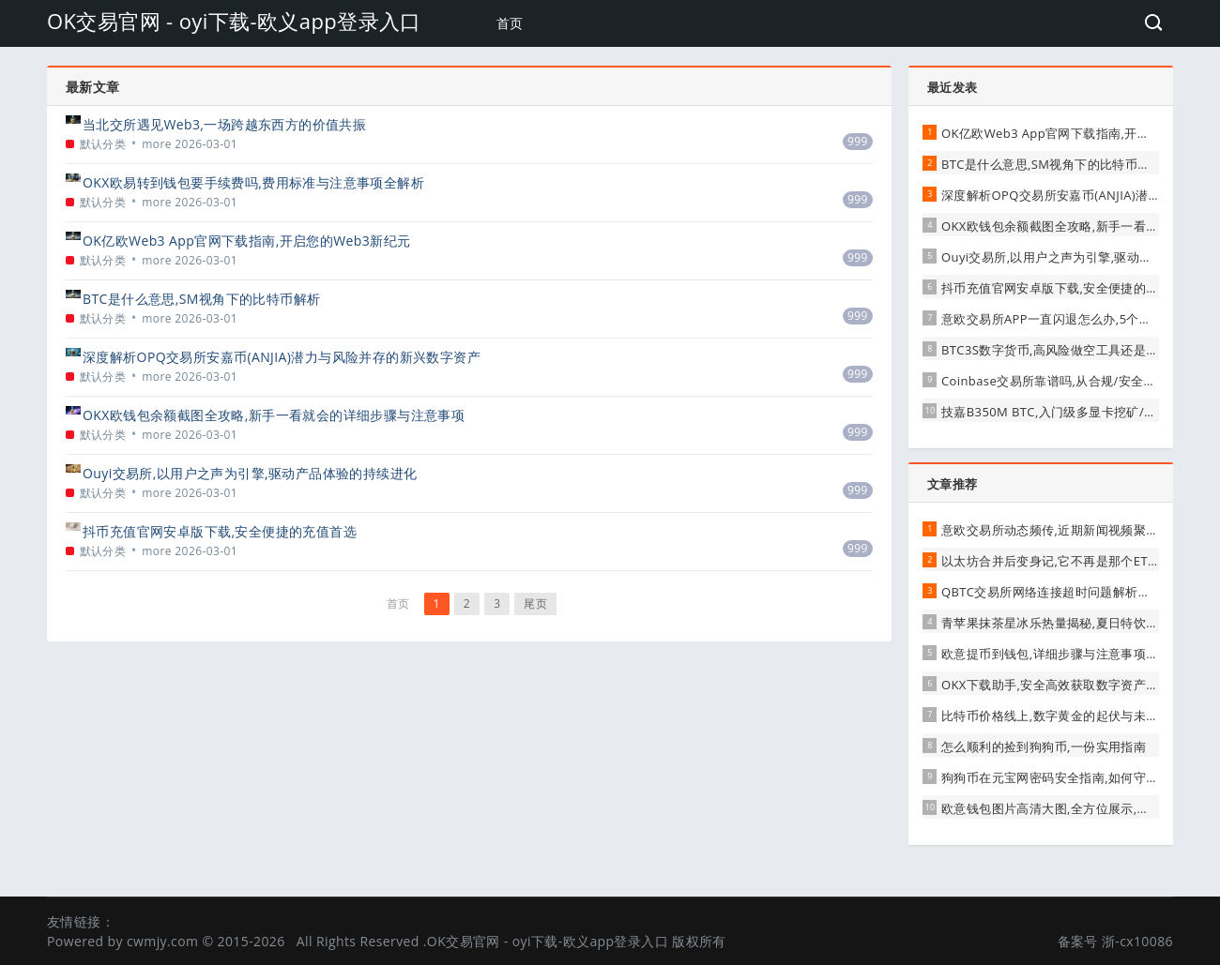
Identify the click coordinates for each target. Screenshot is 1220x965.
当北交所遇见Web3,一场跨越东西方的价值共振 (224, 124)
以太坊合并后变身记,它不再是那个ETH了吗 (1061, 560)
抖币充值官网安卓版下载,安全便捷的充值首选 (220, 531)
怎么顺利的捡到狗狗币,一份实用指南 (1043, 746)
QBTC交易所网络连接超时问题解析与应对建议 (1071, 591)
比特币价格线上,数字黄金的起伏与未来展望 (1062, 715)
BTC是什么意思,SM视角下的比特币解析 (201, 299)
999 (857, 141)
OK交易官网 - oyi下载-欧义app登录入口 (234, 21)
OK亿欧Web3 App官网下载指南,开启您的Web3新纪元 (246, 240)
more (157, 144)
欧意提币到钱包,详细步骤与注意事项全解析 (1062, 653)
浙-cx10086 (1137, 941)
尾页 (535, 603)
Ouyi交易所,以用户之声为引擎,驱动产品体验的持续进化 (250, 473)
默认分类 (103, 144)
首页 (510, 23)
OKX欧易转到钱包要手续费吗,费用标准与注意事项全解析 (253, 182)
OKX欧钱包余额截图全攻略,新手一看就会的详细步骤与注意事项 (274, 415)
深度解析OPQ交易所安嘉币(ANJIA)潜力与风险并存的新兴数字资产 (281, 357)
